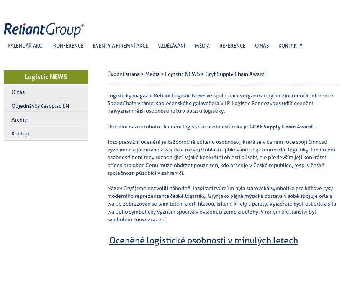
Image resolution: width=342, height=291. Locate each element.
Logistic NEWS (46, 76)
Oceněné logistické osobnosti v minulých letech (203, 240)
